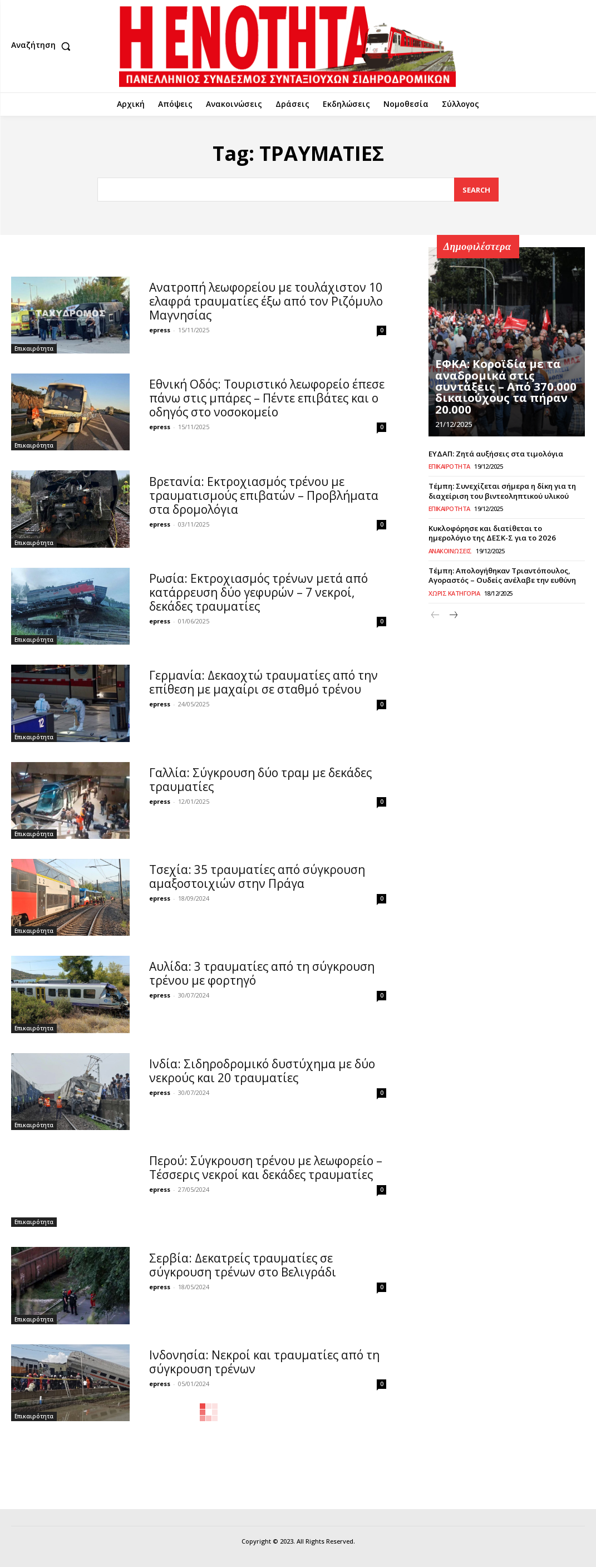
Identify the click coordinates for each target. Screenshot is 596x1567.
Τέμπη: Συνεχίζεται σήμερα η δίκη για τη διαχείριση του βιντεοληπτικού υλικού (501, 490)
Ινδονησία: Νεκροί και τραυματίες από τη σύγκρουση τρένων (264, 1362)
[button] (43, 46)
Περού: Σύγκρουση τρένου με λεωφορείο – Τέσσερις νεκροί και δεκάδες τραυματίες (265, 1167)
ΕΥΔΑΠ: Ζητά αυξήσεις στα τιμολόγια (494, 454)
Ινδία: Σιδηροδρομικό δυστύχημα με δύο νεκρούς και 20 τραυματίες (262, 1070)
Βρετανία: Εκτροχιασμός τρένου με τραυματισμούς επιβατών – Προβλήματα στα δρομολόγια (263, 495)
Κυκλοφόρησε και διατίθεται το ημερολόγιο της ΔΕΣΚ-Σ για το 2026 (506, 532)
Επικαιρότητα (33, 348)
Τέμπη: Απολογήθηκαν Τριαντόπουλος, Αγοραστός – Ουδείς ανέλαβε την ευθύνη (501, 573)
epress (159, 330)
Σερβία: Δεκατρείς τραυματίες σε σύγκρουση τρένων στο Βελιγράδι (242, 1265)
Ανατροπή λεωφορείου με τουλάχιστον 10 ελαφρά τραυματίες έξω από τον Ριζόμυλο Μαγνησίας (266, 301)
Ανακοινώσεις (450, 549)
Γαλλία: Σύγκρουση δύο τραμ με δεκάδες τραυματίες (260, 779)
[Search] (476, 190)
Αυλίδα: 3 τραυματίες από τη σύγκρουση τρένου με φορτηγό (262, 973)
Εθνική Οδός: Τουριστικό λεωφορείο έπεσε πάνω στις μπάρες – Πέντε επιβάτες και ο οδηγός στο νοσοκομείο (267, 398)
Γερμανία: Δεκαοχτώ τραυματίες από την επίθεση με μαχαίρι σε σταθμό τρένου (263, 682)
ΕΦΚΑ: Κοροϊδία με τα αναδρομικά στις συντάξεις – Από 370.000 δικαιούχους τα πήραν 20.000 (506, 394)
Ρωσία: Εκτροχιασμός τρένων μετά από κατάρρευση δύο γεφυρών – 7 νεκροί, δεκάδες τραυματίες (258, 592)
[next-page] (453, 614)
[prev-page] (435, 614)
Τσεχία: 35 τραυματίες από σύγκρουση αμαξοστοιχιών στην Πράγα (257, 876)
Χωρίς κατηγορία (454, 591)
